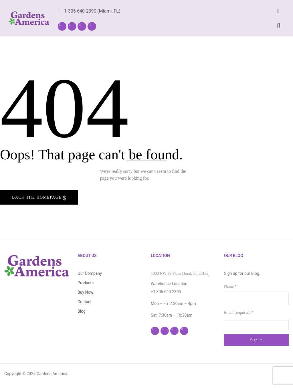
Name (230, 286)
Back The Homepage (37, 197)
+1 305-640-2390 (166, 291)
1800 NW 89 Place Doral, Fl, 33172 (180, 273)
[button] (278, 11)
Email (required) (239, 312)
